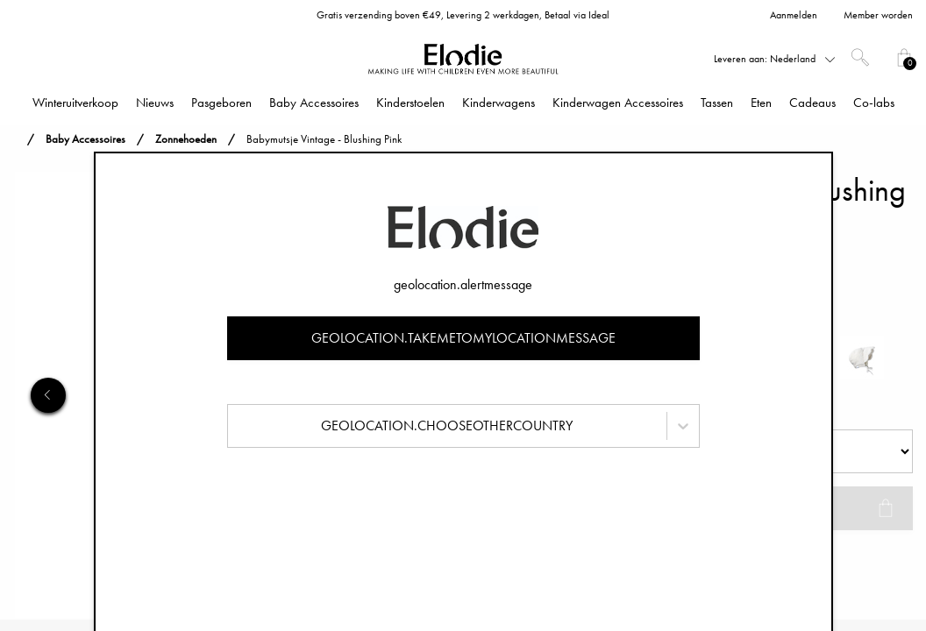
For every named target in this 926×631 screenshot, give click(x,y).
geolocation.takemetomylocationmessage (463, 338)
